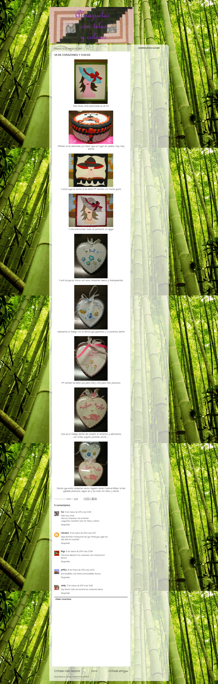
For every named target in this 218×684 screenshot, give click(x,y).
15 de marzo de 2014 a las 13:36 (78, 512)
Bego (63, 551)
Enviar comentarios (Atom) (77, 676)
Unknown (65, 533)
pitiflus (64, 570)
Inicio (94, 671)
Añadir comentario (63, 599)
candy (63, 585)
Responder (65, 524)
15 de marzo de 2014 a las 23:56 (79, 551)
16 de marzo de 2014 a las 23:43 (80, 570)
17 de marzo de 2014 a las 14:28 (79, 585)
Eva (62, 512)
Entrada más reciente (67, 671)
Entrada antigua (118, 671)
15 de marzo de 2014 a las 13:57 (83, 533)
